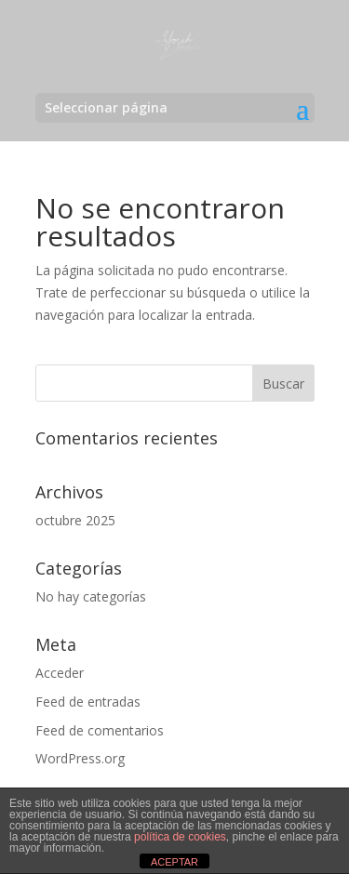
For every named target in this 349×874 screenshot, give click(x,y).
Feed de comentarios (99, 730)
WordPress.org (80, 758)
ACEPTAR (174, 861)
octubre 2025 (75, 520)
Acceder (59, 673)
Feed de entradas (88, 701)
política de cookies (180, 836)
